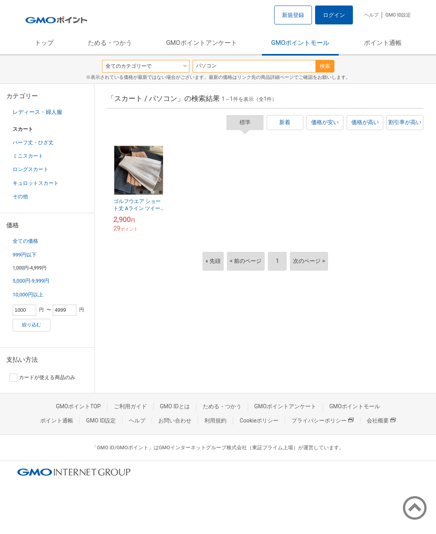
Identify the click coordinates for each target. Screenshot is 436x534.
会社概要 (381, 420)
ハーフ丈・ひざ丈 (33, 142)
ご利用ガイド (130, 406)
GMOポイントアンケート (201, 43)
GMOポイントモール (300, 43)
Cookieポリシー (258, 420)
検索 (325, 66)
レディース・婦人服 (37, 112)
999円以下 (25, 255)
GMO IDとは (175, 406)
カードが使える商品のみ (42, 377)
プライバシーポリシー (322, 420)
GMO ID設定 (398, 15)
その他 (20, 196)
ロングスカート (30, 169)
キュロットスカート (36, 183)
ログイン (334, 15)
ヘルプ (371, 15)
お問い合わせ (174, 420)
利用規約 (215, 420)
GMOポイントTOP (78, 406)
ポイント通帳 (383, 43)
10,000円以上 (28, 295)
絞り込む (31, 324)
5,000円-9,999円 (31, 281)
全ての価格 (25, 241)
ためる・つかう (110, 43)
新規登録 (293, 15)
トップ (44, 43)
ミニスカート (28, 156)
